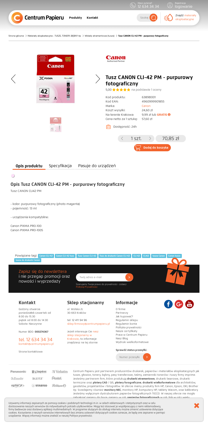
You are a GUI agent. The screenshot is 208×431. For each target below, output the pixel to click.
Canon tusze (174, 255)
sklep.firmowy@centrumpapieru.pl (88, 323)
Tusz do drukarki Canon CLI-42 (115, 255)
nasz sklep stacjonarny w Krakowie (83, 335)
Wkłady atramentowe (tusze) (99, 35)
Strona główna (16, 35)
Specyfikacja (60, 165)
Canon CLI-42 (46, 255)
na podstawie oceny (146, 89)
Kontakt (92, 18)
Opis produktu (29, 165)
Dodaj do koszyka (155, 147)
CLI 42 (136, 255)
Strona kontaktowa (30, 351)
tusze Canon (159, 255)
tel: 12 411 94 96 (77, 320)
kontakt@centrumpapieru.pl (36, 344)
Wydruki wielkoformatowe (132, 342)
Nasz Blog (122, 338)
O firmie (121, 309)
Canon (146, 106)
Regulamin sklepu (127, 320)
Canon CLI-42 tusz (65, 255)
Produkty (75, 18)
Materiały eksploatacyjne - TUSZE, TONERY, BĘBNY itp (54, 35)
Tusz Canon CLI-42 (87, 255)
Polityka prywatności (128, 327)
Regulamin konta (126, 323)
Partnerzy (122, 313)
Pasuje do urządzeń (97, 165)
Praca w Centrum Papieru (131, 334)
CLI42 (146, 255)
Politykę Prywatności (86, 286)
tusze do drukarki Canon (28, 260)
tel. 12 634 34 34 (35, 339)
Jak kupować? (124, 316)
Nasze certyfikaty (126, 331)
